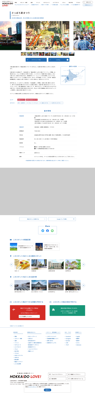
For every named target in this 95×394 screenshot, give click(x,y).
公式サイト (37, 152)
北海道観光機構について (52, 338)
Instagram (68, 338)
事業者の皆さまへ (88, 5)
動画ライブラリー (19, 361)
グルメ (63, 2)
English (78, 336)
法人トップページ (32, 336)
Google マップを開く (65, 219)
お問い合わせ (50, 340)
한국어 (77, 342)
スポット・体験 (23, 2)
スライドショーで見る (34, 59)
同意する (47, 390)
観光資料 (17, 359)
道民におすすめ (46, 103)
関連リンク (31, 351)
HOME (11, 325)
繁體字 (77, 338)
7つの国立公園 (55, 4)
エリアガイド (56, 2)
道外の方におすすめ (57, 103)
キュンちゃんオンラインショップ (22, 4)
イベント (38, 2)
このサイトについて (51, 336)
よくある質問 (18, 363)
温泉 (32, 2)
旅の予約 (71, 2)
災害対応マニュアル (51, 342)
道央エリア (21, 99)
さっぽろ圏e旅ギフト (75, 4)
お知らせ (17, 357)
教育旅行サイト (32, 346)
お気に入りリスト (19, 355)
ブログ (67, 344)
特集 (16, 2)
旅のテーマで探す (45, 4)
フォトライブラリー (33, 349)
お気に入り (87, 2)
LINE (67, 342)
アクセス (78, 2)
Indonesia (78, 344)
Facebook (68, 336)
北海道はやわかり (35, 4)
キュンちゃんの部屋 (64, 4)
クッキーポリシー (32, 387)
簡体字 (77, 340)
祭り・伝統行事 (22, 103)
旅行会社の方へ (32, 340)
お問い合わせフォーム (75, 378)
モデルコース (47, 2)
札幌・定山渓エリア (32, 99)
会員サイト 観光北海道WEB (34, 342)
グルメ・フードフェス (34, 103)
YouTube (68, 340)
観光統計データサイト (33, 344)
